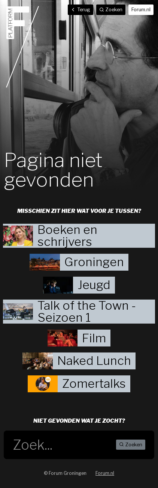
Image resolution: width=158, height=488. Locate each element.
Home (22, 46)
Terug (80, 9)
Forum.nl (141, 9)
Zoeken (130, 444)
